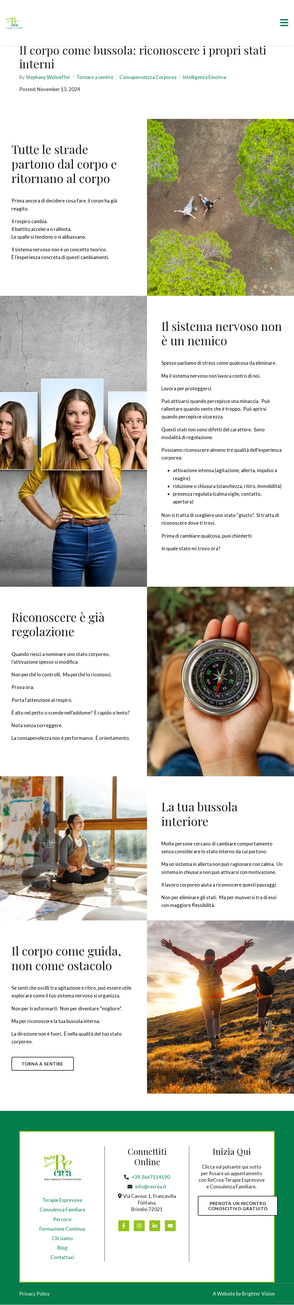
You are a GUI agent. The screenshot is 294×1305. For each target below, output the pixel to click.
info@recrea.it (151, 1187)
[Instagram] (139, 1226)
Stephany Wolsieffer (48, 77)
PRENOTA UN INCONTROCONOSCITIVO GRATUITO (238, 1206)
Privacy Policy (34, 1294)
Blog (62, 1248)
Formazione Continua (62, 1229)
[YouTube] (170, 1226)
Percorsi (62, 1220)
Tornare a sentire (94, 77)
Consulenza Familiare (62, 1210)
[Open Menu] (284, 23)
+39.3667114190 (150, 1177)
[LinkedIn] (154, 1226)
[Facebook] (123, 1226)
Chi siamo (62, 1238)
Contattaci (62, 1257)
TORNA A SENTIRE (43, 1063)
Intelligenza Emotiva (204, 77)
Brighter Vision (258, 1294)
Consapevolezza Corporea (148, 77)
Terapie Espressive (62, 1200)
